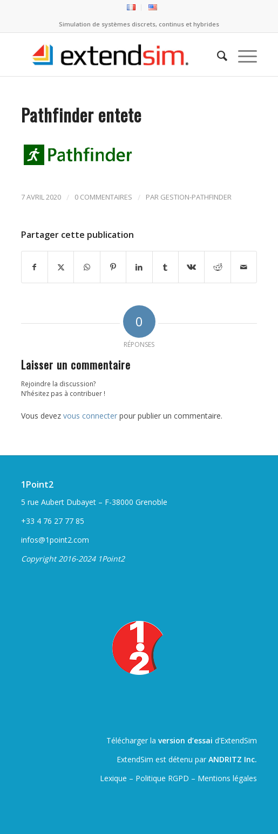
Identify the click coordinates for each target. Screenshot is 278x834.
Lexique (113, 778)
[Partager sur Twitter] (60, 267)
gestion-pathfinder (196, 197)
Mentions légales (227, 778)
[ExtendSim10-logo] (115, 54)
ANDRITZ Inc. (232, 759)
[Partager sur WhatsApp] (86, 267)
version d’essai (185, 740)
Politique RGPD (162, 778)
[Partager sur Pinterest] (113, 267)
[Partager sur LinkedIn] (139, 267)
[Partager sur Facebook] (35, 267)
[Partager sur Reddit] (217, 267)
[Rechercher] (216, 54)
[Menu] (242, 54)
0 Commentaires (103, 197)
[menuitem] (131, 7)
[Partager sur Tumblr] (165, 267)
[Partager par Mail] (244, 267)
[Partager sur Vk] (191, 267)
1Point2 (37, 484)
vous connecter (90, 416)
